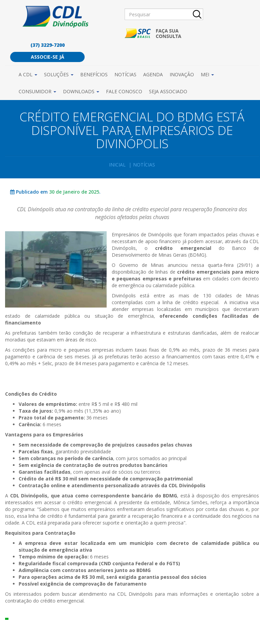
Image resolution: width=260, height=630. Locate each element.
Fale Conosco (124, 91)
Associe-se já (47, 57)
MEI (207, 74)
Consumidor (37, 91)
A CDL (28, 74)
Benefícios (94, 74)
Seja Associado (168, 91)
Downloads (81, 91)
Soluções (58, 74)
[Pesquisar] (164, 14)
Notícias (125, 74)
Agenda (153, 74)
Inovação (182, 74)
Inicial (117, 164)
